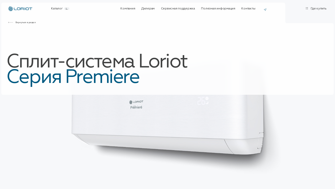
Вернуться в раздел (25, 22)
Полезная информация (218, 8)
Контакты (248, 8)
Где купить (319, 8)
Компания (127, 8)
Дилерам (148, 8)
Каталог (60, 8)
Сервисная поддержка (178, 8)
